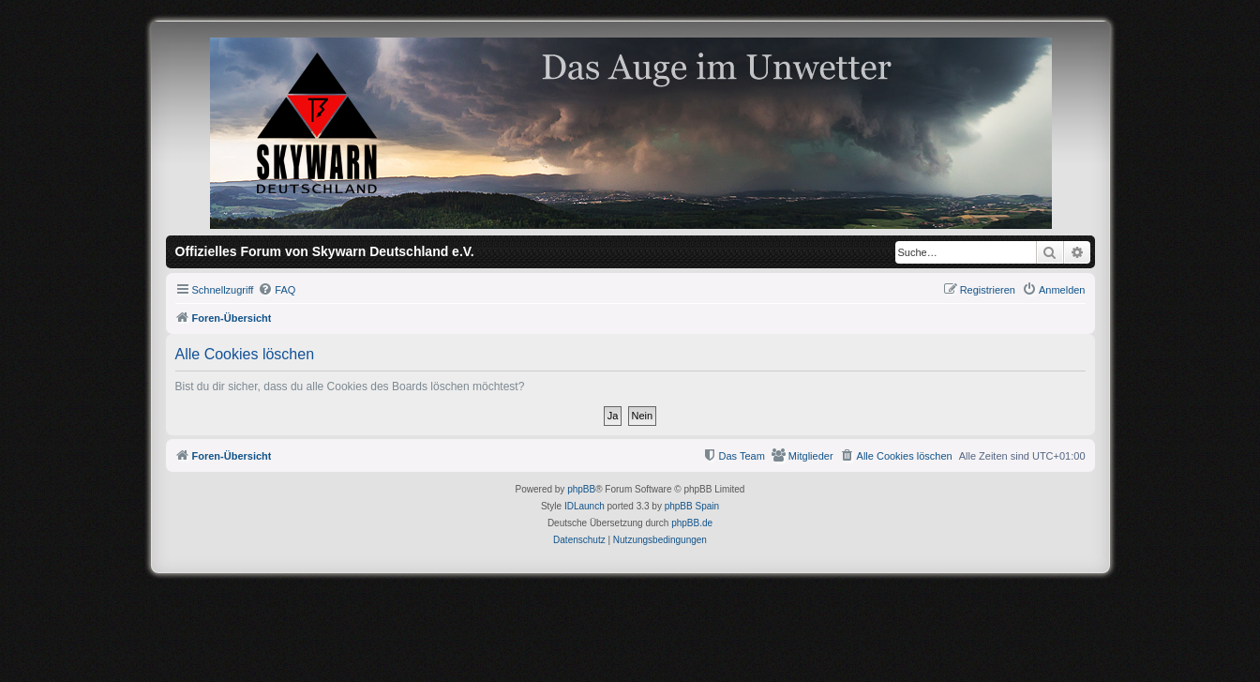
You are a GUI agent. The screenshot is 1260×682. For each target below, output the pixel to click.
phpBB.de (691, 523)
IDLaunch (584, 506)
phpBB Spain (692, 506)
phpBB (581, 489)
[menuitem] (276, 290)
